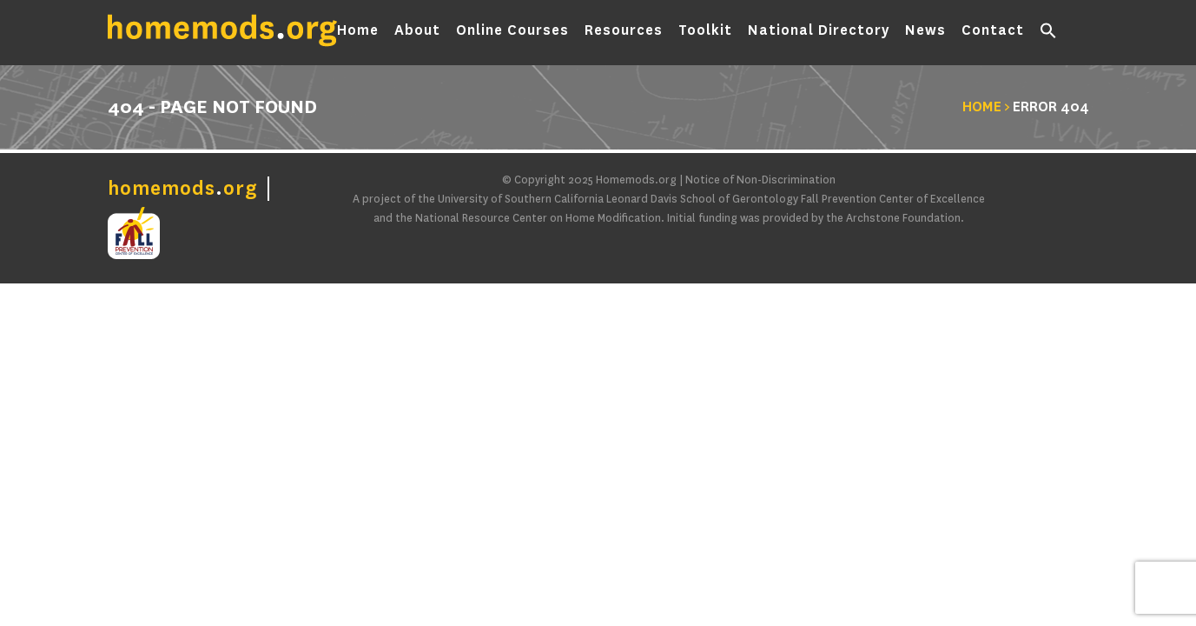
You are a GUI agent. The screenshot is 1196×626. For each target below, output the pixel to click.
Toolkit (705, 33)
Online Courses (512, 33)
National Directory (818, 33)
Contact (992, 33)
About (417, 33)
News (925, 33)
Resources (624, 33)
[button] (1048, 34)
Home (358, 33)
